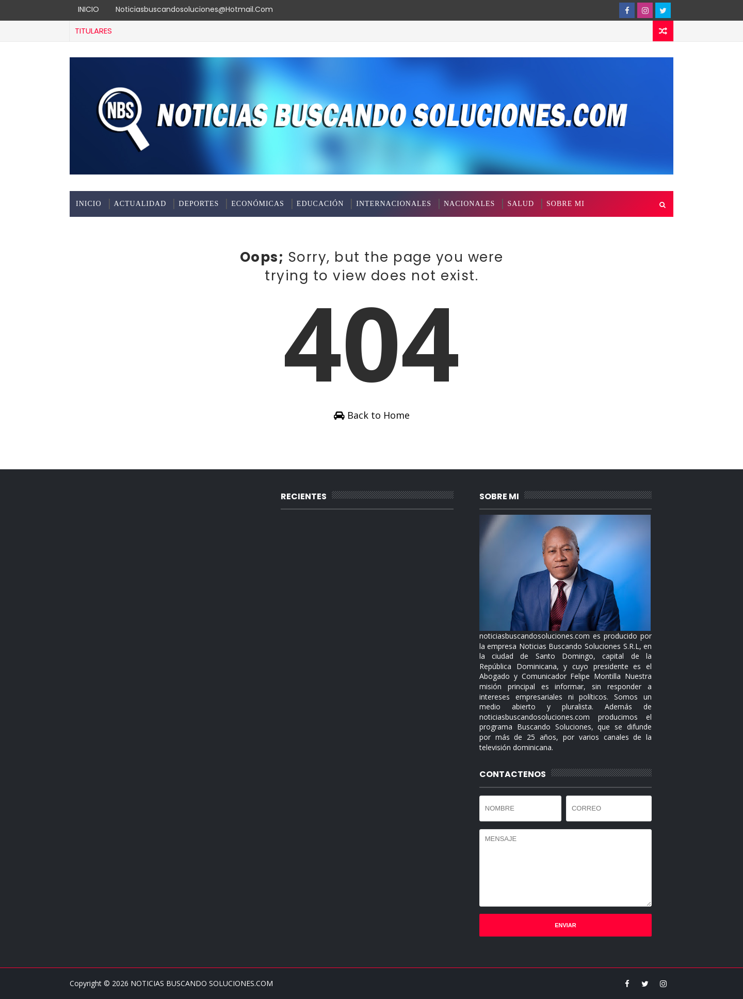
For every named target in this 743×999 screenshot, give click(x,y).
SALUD (520, 204)
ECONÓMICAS (257, 204)
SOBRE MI (565, 204)
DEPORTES (199, 204)
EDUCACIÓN (320, 204)
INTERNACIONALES (393, 204)
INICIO (88, 9)
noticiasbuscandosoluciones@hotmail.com (194, 9)
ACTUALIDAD (140, 204)
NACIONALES (469, 204)
